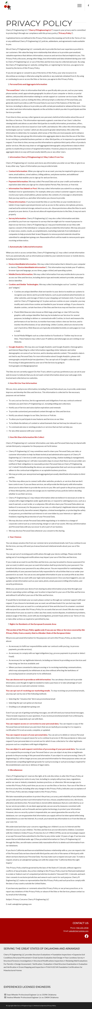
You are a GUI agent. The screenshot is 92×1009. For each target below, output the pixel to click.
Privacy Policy (52, 1005)
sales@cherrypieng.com (78, 931)
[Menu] (78, 5)
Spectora (44, 1005)
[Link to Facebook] (88, 5)
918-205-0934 (82, 928)
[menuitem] (78, 5)
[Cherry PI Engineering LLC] (7, 5)
